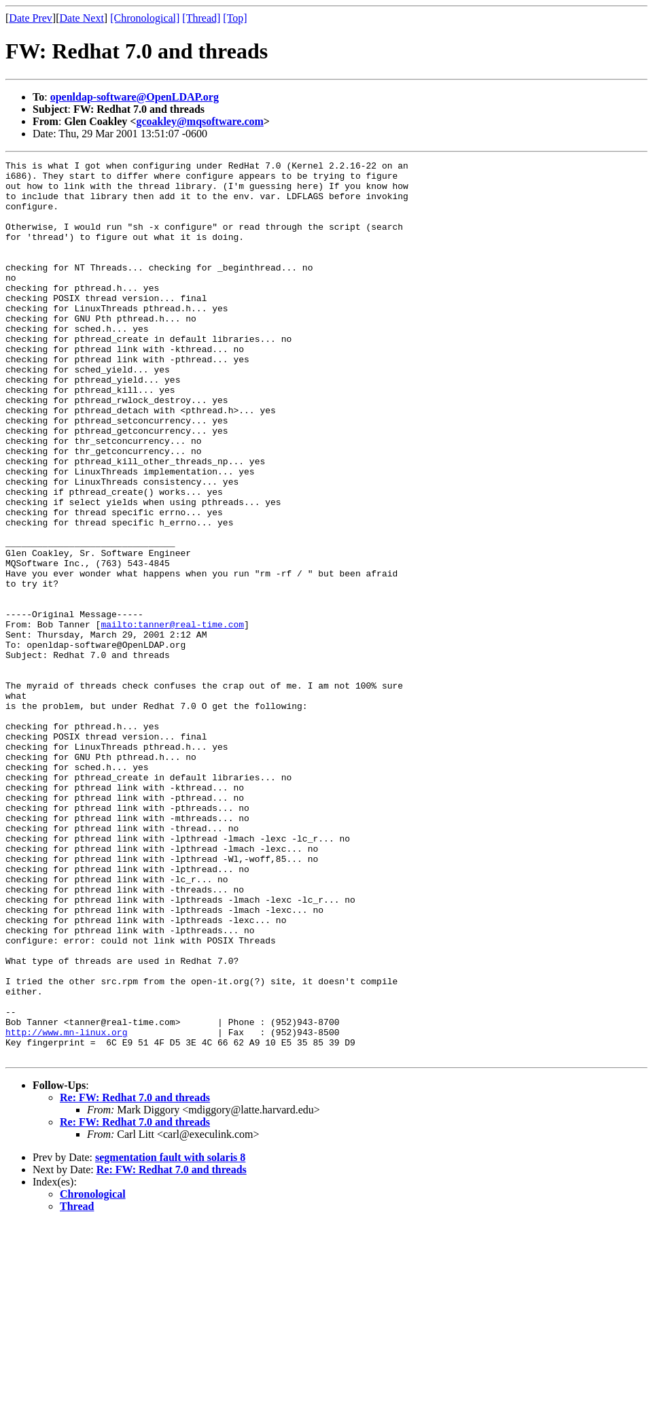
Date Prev (30, 18)
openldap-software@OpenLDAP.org (134, 97)
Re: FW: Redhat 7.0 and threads (135, 1277)
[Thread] (201, 18)
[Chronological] (144, 18)
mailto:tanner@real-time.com (172, 718)
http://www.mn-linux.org (66, 1207)
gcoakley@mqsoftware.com (199, 121)
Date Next (82, 18)
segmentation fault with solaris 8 (170, 1337)
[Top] (235, 18)
